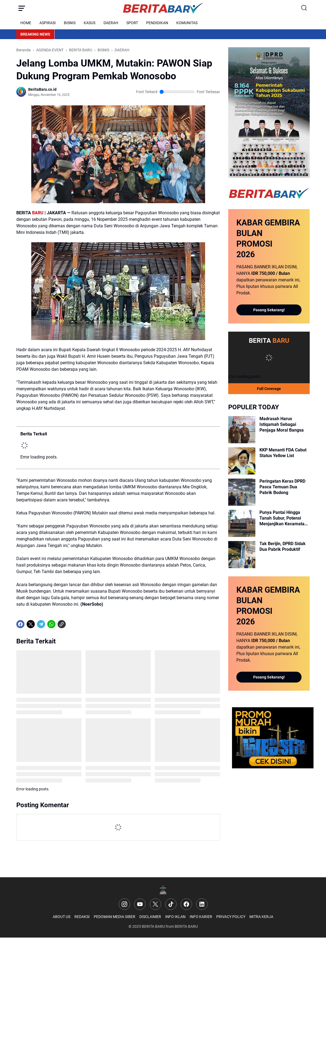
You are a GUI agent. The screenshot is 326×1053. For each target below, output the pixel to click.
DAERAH (111, 23)
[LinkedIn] (202, 904)
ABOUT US (61, 916)
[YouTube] (140, 904)
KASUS (89, 23)
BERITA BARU (153, 926)
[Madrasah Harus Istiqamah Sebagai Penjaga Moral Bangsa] (241, 429)
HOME (25, 23)
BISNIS (70, 23)
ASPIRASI (47, 23)
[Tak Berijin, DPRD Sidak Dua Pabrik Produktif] (241, 554)
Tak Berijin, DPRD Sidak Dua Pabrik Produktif (282, 546)
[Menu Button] (21, 8)
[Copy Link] (62, 624)
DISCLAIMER (150, 916)
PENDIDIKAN (157, 23)
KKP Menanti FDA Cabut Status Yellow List (282, 452)
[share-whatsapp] (72, 624)
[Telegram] (41, 624)
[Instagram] (124, 904)
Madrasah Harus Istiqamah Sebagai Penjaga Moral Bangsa (281, 424)
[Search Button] (304, 8)
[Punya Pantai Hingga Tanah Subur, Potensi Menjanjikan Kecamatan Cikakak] (241, 523)
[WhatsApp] (51, 624)
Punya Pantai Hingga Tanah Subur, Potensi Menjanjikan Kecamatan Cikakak (283, 518)
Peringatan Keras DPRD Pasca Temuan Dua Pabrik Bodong (282, 487)
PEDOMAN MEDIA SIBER (114, 916)
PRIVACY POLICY (230, 916)
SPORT (132, 23)
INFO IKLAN (175, 916)
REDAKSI (82, 916)
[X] (31, 624)
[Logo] (163, 889)
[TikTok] (171, 904)
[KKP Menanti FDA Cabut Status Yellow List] (241, 460)
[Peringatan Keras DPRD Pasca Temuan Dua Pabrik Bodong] (241, 492)
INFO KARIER (201, 916)
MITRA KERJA (261, 916)
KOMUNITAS (187, 23)
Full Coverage (269, 388)
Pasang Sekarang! (269, 310)
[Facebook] (20, 624)
